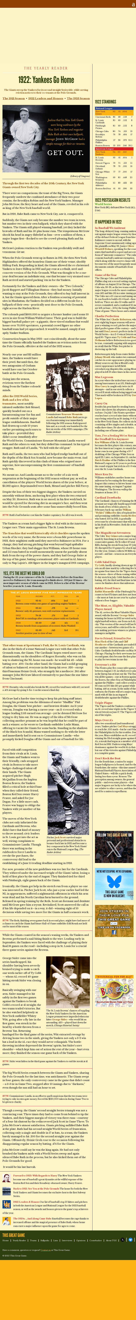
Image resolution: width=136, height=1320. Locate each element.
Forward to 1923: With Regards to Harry (35, 1175)
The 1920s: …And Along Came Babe (32, 1218)
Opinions (81, 1240)
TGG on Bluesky (131, 1240)
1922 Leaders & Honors (26, 1202)
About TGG (111, 1240)
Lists (55, 1240)
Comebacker (96, 1240)
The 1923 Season (78, 98)
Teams (33, 1240)
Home (5, 1240)
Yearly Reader (19, 1240)
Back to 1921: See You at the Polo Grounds (36, 1188)
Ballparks (45, 1240)
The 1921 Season (14, 98)
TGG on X (123, 1240)
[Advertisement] (63, 36)
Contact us (46, 1250)
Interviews (67, 1240)
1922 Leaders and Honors (45, 98)
